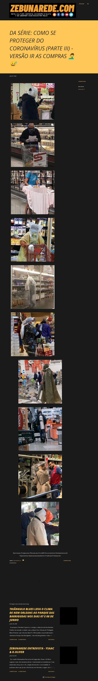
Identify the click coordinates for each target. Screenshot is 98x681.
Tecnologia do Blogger (49, 677)
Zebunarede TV (81, 89)
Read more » (51, 639)
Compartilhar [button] (82, 81)
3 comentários (22, 639)
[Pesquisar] (81, 4)
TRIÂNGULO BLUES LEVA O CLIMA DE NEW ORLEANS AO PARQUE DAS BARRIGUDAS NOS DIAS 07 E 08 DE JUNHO (32, 614)
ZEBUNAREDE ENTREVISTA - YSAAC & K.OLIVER (32, 650)
